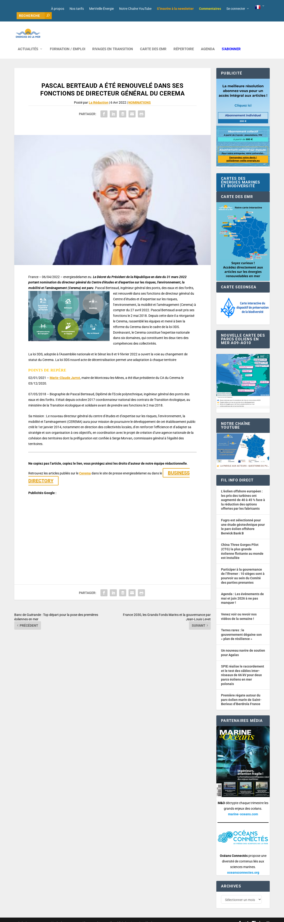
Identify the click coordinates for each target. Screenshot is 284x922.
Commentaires (210, 9)
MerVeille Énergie (101, 9)
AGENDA (208, 42)
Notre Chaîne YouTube (135, 9)
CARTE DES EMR (153, 42)
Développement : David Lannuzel (76, 916)
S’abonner (231, 42)
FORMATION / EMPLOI (67, 42)
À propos (57, 9)
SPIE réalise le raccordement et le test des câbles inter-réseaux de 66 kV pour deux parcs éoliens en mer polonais (242, 667)
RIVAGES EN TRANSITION (112, 42)
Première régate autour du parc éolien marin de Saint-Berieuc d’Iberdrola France (241, 692)
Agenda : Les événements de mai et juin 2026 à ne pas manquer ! (242, 591)
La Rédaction (98, 95)
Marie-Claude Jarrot (65, 371)
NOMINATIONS (139, 95)
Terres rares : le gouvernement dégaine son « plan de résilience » (241, 627)
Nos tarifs (77, 9)
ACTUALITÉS (28, 42)
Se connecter (235, 9)
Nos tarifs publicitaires (115, 916)
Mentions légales (144, 916)
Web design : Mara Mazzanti (33, 916)
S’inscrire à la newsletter (175, 9)
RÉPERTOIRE (183, 42)
